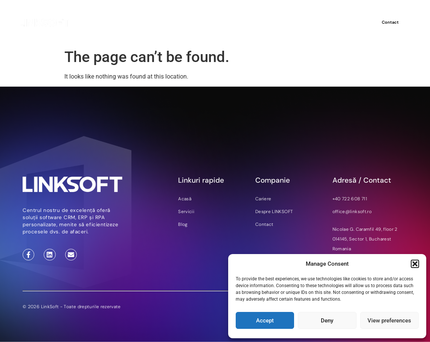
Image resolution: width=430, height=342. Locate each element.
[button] (415, 264)
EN (344, 22)
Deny (327, 320)
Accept (265, 320)
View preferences (389, 320)
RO (362, 22)
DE (352, 22)
